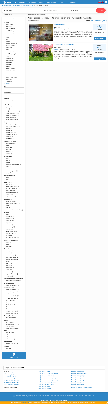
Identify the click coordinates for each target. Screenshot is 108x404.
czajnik (7, 158)
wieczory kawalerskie (11, 296)
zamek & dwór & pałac (10, 77)
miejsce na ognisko (11, 171)
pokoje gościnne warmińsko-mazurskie (81, 387)
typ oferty (6, 22)
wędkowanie (9, 235)
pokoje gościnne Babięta (44, 388)
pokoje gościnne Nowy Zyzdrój (79, 373)
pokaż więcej (8, 83)
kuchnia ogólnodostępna (12, 164)
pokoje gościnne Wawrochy (78, 382)
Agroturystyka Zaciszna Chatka (64, 45)
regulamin (37, 396)
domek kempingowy (10, 33)
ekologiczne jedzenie (11, 186)
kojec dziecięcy (10, 255)
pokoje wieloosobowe (11, 119)
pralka (7, 177)
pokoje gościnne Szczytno (78, 375)
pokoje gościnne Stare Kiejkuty (46, 384)
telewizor (8, 152)
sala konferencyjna (11, 292)
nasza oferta (69, 396)
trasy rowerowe (10, 233)
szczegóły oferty (100, 38)
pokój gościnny (9, 58)
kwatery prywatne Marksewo (11, 380)
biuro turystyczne (9, 29)
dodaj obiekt (79, 396)
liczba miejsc (7, 92)
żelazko (8, 154)
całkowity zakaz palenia (12, 126)
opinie (104, 20)
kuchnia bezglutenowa (11, 188)
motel (6, 50)
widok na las (9, 337)
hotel (6, 39)
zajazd (6, 75)
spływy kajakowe (10, 231)
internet (8, 128)
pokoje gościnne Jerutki (44, 386)
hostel (6, 37)
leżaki (7, 167)
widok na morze (10, 339)
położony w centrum (11, 313)
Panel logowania (89, 396)
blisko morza (9, 309)
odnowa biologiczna (10, 52)
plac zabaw (9, 267)
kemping (7, 41)
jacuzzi (7, 242)
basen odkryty (9, 218)
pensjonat (7, 56)
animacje (8, 251)
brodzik (8, 253)
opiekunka (8, 263)
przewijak (8, 272)
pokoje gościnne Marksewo (11, 382)
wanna (7, 180)
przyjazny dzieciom (11, 274)
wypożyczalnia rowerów (12, 237)
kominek (8, 162)
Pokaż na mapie (14, 355)
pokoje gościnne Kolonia (77, 377)
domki (7, 109)
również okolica (7, 15)
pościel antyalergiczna (11, 285)
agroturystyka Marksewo (10, 373)
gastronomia (8, 79)
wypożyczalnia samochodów (13, 210)
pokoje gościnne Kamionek (78, 379)
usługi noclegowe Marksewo (11, 384)
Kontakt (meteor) (27, 396)
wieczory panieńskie (11, 298)
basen (7, 214)
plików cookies (25, 402)
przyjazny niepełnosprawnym (13, 280)
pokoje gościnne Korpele (77, 381)
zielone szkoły (9, 300)
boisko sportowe (10, 221)
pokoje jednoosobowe (11, 115)
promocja (6, 98)
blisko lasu (8, 307)
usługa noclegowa (9, 71)
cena (5, 86)
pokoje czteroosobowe (12, 111)
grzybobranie (9, 223)
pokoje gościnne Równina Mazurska (47, 379)
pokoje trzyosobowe (11, 117)
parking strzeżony (10, 132)
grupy (7, 348)
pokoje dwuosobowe (11, 113)
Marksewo (56, 29)
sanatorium (8, 62)
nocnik (7, 261)
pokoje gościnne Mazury (44, 371)
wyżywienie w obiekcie (12, 197)
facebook (17, 396)
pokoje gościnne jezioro (77, 384)
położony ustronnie (11, 311)
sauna (7, 244)
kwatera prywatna (9, 45)
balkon (7, 145)
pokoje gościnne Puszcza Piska (46, 375)
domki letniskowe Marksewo (11, 379)
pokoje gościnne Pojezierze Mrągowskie (48, 381)
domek (6, 35)
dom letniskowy (9, 31)
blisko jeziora (9, 305)
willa (6, 73)
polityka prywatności (52, 396)
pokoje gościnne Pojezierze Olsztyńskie (48, 377)
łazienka (8, 149)
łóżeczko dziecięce (11, 259)
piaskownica (9, 265)
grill (7, 160)
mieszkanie (8, 47)
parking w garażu (10, 134)
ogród (7, 173)
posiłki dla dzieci (10, 195)
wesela (7, 294)
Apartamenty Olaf (59, 24)
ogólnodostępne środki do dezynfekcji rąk (11, 325)
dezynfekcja (9, 322)
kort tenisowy (9, 227)
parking (8, 130)
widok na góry (9, 333)
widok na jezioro (10, 335)
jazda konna (9, 225)
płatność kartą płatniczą (12, 343)
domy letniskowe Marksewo (11, 377)
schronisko (7, 64)
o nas (62, 396)
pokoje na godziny (10, 201)
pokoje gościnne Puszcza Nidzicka (47, 382)
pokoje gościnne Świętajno (78, 371)
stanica (7, 66)
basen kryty (9, 216)
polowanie (8, 229)
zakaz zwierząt (10, 139)
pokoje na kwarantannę (12, 328)
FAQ (43, 396)
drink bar (8, 184)
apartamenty (9, 107)
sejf (7, 208)
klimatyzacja (9, 147)
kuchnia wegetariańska (12, 192)
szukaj (100, 10)
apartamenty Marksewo (10, 375)
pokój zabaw (9, 270)
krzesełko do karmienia (12, 257)
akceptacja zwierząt (11, 124)
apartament (8, 26)
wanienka (8, 276)
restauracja (8, 81)
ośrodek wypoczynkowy (11, 54)
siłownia (8, 246)
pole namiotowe (9, 60)
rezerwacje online (9, 19)
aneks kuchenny (10, 143)
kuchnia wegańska (10, 190)
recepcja (8, 205)
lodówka (8, 169)
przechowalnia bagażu (12, 203)
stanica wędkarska (10, 69)
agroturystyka (8, 24)
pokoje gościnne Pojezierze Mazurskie (48, 373)
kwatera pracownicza (10, 43)
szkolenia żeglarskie (11, 318)
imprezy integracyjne (11, 290)
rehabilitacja (9, 136)
